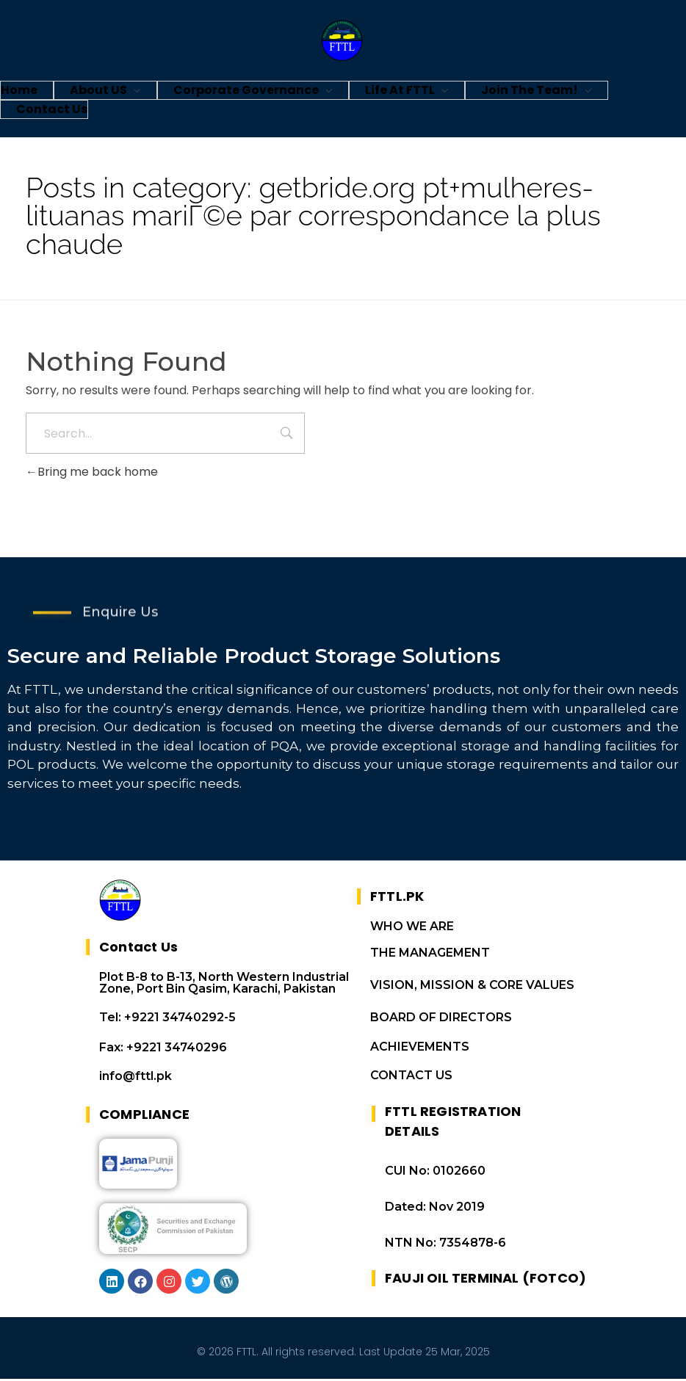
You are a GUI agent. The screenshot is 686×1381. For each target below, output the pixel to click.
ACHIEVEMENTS (419, 1049)
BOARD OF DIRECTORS (441, 1019)
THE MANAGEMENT (430, 955)
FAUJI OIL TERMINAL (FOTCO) (485, 1280)
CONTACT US (411, 1077)
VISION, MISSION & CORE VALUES (472, 987)
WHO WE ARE (412, 928)
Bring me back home (92, 471)
